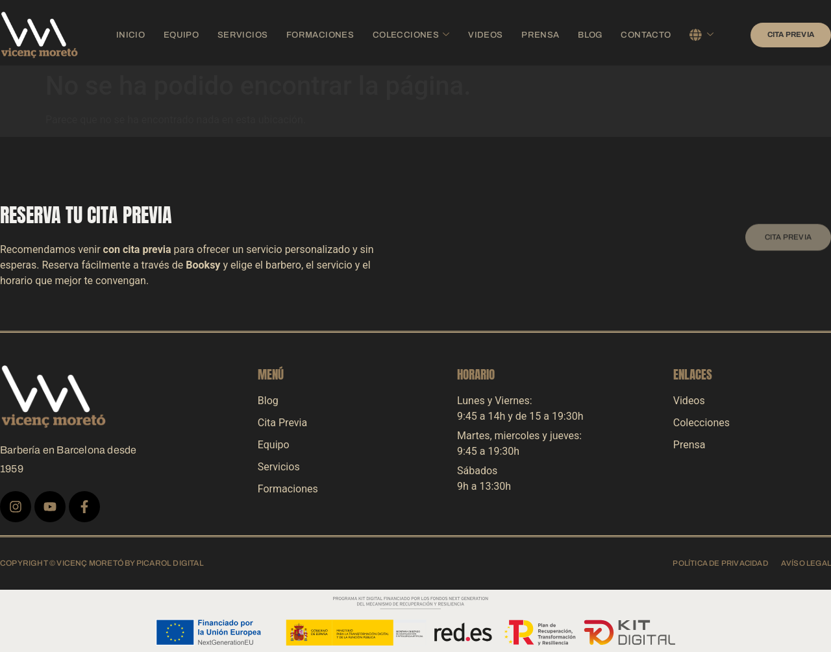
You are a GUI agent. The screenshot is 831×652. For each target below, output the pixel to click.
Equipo (196, 34)
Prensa (527, 34)
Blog (574, 34)
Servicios (253, 34)
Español (688, 34)
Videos (477, 34)
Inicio (150, 34)
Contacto (626, 34)
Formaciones (323, 34)
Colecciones (408, 34)
